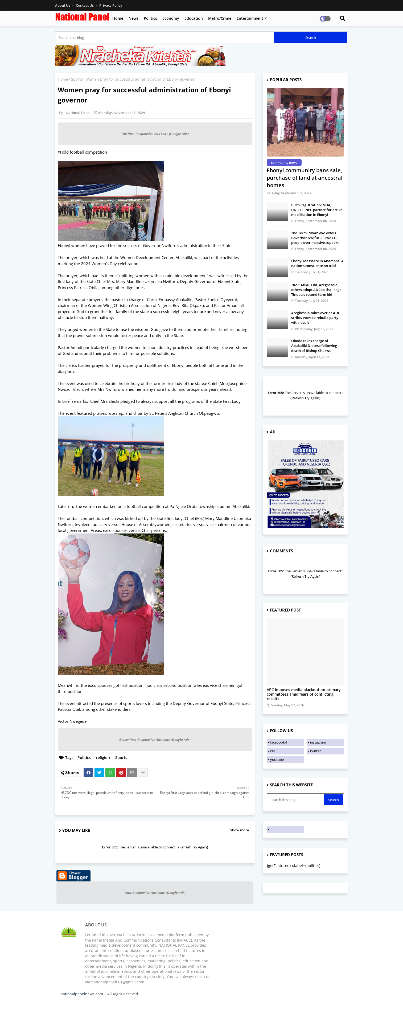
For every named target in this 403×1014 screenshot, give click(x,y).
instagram (318, 742)
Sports (77, 79)
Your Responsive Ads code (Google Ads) (155, 892)
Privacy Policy (110, 5)
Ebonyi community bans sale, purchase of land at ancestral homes (305, 178)
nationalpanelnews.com (81, 993)
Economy (170, 18)
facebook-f (278, 742)
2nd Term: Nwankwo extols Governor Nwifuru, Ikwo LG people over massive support (315, 238)
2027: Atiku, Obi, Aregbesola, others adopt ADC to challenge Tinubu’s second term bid (316, 289)
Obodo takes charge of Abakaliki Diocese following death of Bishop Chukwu (314, 345)
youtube (277, 759)
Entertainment (250, 18)
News (133, 18)
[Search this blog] (165, 37)
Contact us (85, 5)
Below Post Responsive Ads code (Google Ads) (155, 739)
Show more (239, 830)
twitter (315, 751)
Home (117, 18)
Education (193, 18)
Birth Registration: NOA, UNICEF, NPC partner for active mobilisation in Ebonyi (316, 210)
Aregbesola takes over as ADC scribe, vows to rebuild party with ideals (315, 317)
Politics (150, 18)
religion (103, 757)
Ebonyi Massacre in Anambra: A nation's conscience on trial (317, 263)
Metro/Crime (219, 18)
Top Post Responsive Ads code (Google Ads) (155, 133)
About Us (63, 5)
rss (272, 751)
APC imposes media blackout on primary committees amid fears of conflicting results (304, 694)
